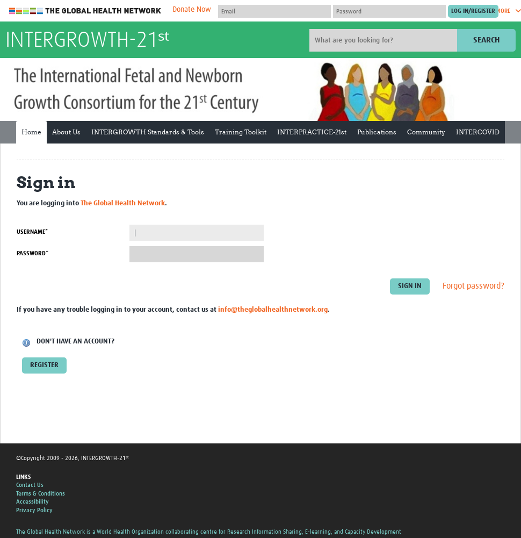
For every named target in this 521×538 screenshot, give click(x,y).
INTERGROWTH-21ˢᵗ (87, 41)
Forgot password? (473, 286)
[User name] (274, 11)
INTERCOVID (478, 132)
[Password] (389, 11)
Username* (32, 232)
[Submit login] (473, 11)
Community (426, 132)
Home (31, 132)
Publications (376, 132)
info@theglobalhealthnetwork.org (273, 309)
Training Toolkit (240, 132)
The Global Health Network (85, 11)
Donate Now (191, 9)
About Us (66, 132)
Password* (32, 253)
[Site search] (384, 40)
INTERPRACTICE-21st (311, 132)
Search (486, 40)
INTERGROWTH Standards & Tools (147, 132)
